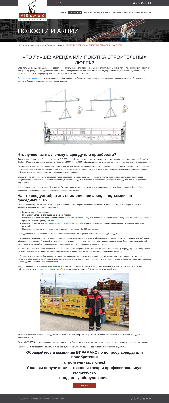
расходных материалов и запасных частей (63, 223)
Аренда (98, 12)
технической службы (46, 269)
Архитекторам (120, 12)
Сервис (107, 12)
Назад (84, 385)
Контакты (134, 12)
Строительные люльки (27, 78)
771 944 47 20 (141, 3)
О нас (64, 12)
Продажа (88, 12)
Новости (146, 12)
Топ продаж (75, 12)
